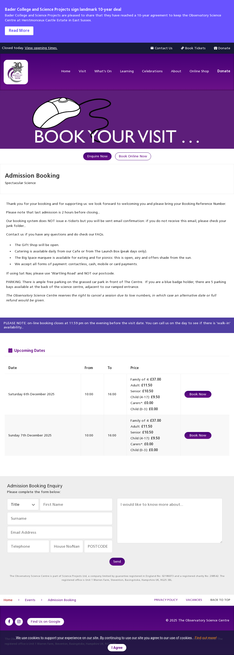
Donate (223, 71)
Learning (127, 71)
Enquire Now (97, 156)
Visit (82, 71)
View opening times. (41, 48)
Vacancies (194, 600)
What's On (103, 71)
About (176, 71)
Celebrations (152, 71)
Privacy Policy (166, 600)
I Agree (116, 648)
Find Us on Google (45, 621)
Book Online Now (133, 156)
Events (30, 600)
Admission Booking (62, 600)
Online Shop (199, 71)
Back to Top (220, 600)
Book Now (198, 394)
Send (117, 561)
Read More (19, 30)
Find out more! (206, 638)
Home (65, 71)
